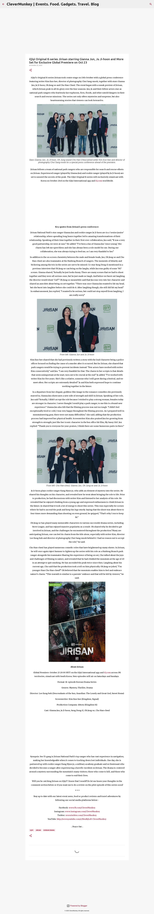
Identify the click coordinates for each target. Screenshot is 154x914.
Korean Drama (49, 830)
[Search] (150, 4)
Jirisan (38, 830)
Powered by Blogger (77, 906)
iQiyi (31, 830)
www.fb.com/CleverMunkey (82, 807)
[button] (30, 70)
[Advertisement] (77, 880)
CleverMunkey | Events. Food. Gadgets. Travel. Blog (53, 4)
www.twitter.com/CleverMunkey (81, 815)
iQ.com (98, 181)
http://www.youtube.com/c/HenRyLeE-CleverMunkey (81, 819)
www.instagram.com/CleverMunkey (82, 811)
